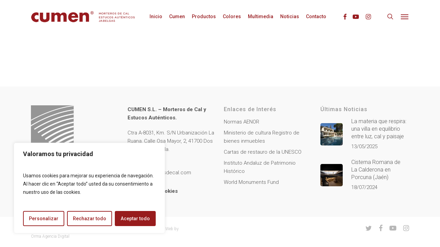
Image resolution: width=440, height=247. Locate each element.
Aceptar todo (135, 218)
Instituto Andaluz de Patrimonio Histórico (260, 167)
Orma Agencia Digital (50, 236)
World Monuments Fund (251, 182)
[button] (405, 16)
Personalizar (43, 218)
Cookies (168, 191)
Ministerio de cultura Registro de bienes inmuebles (261, 137)
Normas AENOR (241, 122)
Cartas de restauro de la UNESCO (262, 152)
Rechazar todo (89, 218)
